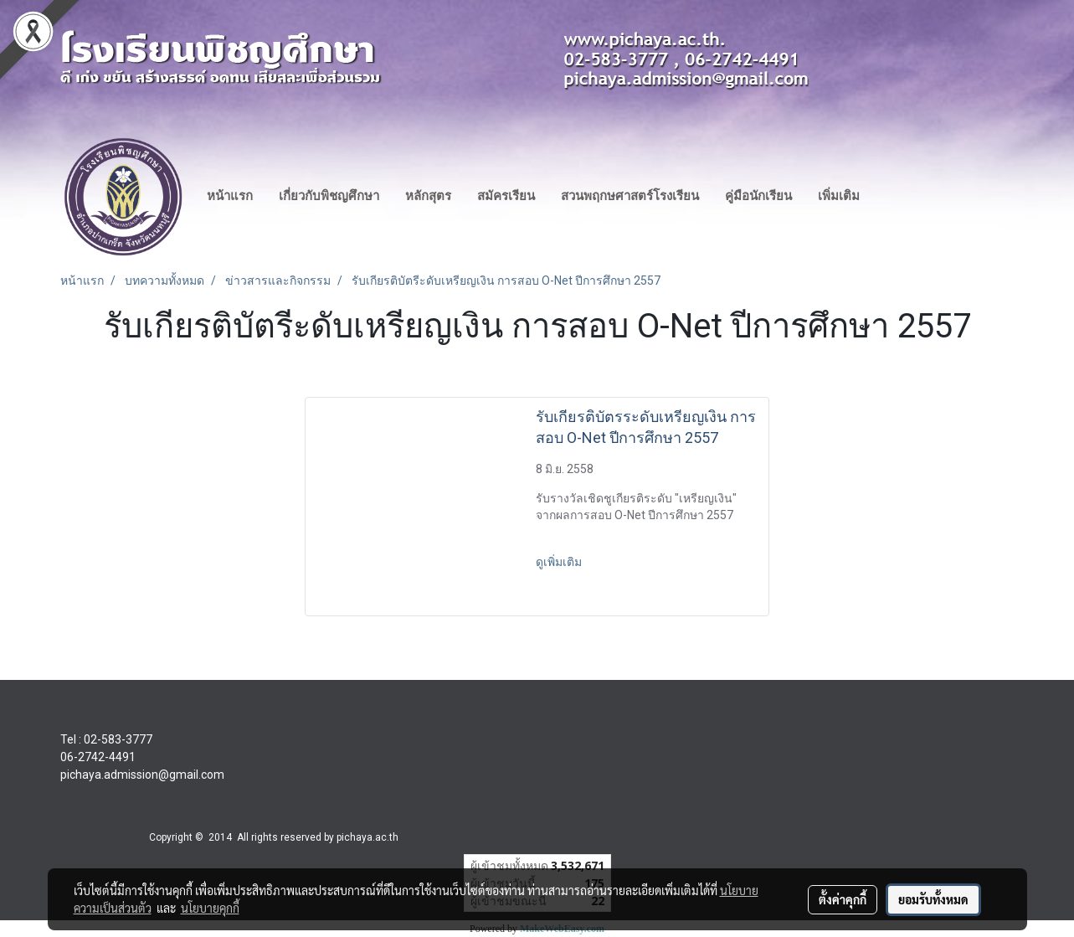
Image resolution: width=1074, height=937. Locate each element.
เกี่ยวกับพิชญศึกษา (329, 195)
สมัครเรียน (506, 195)
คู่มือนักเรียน (758, 195)
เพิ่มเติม (839, 195)
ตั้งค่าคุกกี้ (842, 899)
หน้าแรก (230, 195)
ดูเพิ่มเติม (560, 562)
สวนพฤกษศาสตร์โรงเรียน (630, 195)
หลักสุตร (428, 195)
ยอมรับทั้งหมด (933, 899)
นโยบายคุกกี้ (210, 907)
